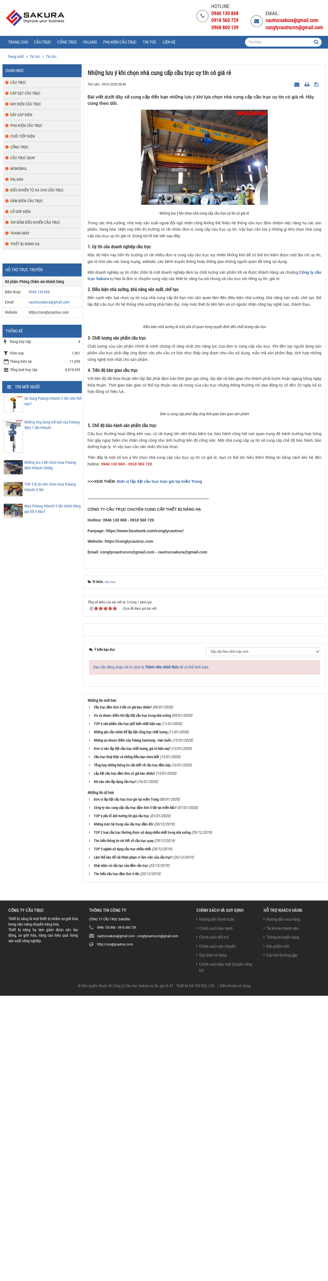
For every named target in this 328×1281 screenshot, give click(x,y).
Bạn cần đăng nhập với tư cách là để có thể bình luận (151, 952)
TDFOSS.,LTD (204, 1271)
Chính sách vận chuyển (217, 1231)
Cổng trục (19, 147)
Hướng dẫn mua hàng (283, 1204)
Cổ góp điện (20, 211)
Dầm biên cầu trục (26, 201)
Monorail (18, 168)
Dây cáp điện (21, 115)
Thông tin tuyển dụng (282, 1222)
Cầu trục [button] (42, 42)
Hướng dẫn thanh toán (216, 1204)
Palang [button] (90, 42)
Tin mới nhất (27, 387)
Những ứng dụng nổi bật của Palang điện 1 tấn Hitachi (52, 425)
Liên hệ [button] (169, 42)
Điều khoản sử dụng (235, 1271)
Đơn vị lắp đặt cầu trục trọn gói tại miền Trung (159, 767)
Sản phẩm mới (277, 1231)
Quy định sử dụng (213, 1240)
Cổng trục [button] (67, 42)
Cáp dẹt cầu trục (25, 93)
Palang (16, 179)
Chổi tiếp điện (22, 136)
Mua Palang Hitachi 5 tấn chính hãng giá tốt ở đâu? (52, 509)
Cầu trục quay (22, 158)
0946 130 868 (39, 292)
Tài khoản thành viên (282, 1213)
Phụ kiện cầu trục (26, 125)
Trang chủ (18, 42)
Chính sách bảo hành (216, 1213)
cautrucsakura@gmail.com (49, 302)
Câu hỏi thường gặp (281, 1240)
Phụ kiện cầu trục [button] (120, 42)
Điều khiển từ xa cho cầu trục (37, 190)
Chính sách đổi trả (213, 1222)
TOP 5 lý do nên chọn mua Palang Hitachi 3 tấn (50, 487)
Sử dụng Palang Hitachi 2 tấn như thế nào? (53, 401)
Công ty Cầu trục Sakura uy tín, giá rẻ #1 (143, 1271)
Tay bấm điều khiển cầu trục (35, 222)
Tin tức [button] (150, 42)
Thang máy (19, 233)
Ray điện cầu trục (25, 104)
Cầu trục (18, 82)
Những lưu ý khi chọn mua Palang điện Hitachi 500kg (50, 465)
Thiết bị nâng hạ (25, 244)
